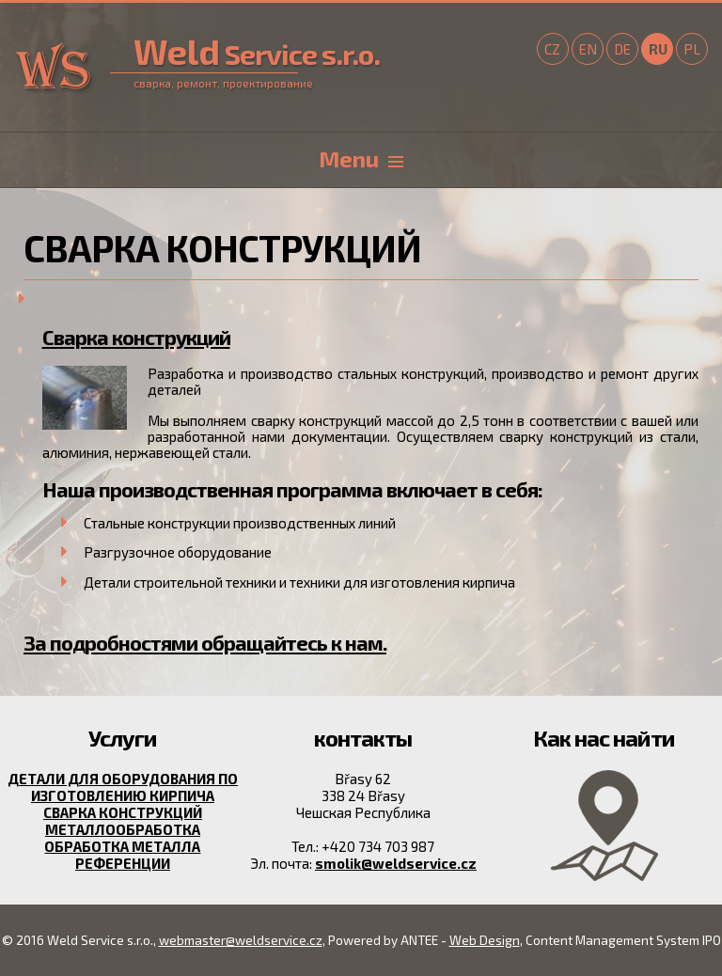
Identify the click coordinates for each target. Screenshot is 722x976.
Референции (122, 863)
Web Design (484, 940)
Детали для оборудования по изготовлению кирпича (123, 787)
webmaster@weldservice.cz (240, 940)
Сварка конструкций (136, 336)
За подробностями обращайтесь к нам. (205, 642)
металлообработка (122, 829)
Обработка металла (122, 846)
